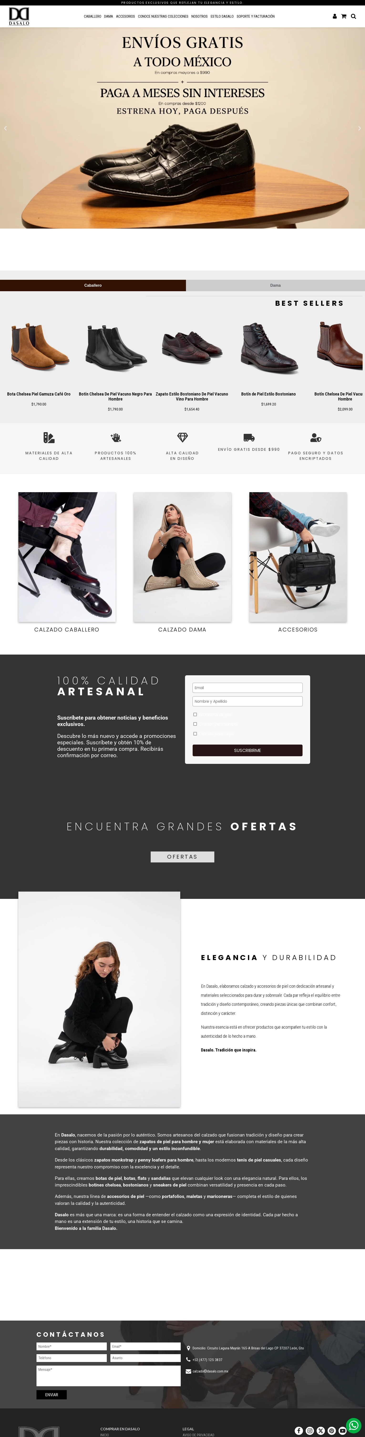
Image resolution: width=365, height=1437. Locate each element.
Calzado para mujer (214, 733)
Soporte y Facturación (256, 16)
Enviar (51, 1394)
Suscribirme (247, 750)
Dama (108, 16)
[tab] (93, 285)
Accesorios (125, 16)
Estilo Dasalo (222, 16)
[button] (5, 128)
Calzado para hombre (216, 724)
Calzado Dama (182, 629)
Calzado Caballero (67, 629)
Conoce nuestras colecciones (163, 16)
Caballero (92, 16)
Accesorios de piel (212, 714)
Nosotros (199, 16)
